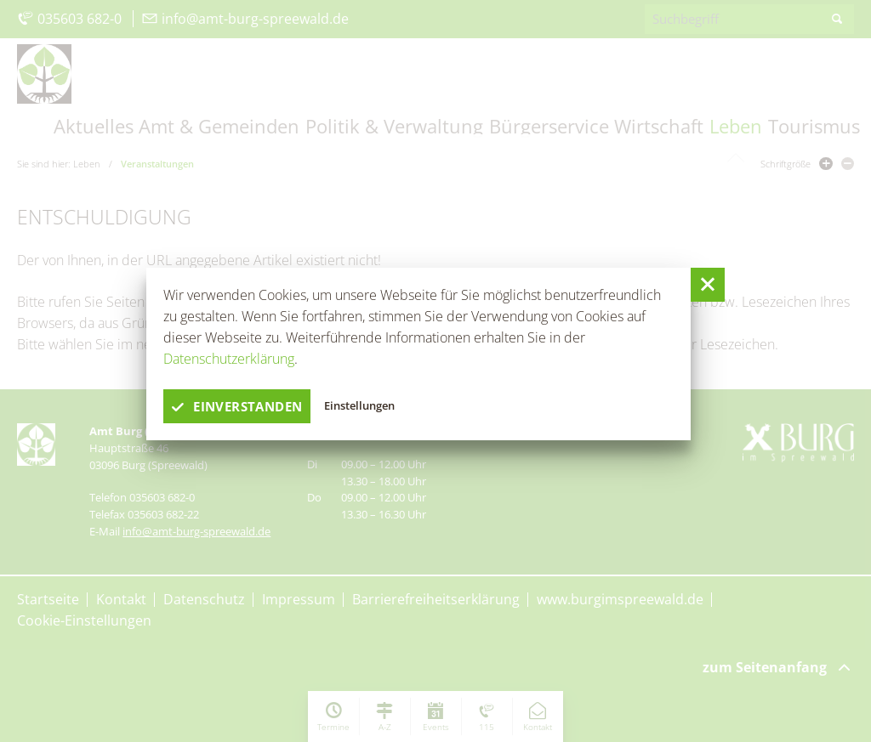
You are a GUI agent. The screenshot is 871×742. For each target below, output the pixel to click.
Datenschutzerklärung (228, 358)
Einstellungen (367, 406)
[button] (708, 285)
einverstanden (241, 406)
